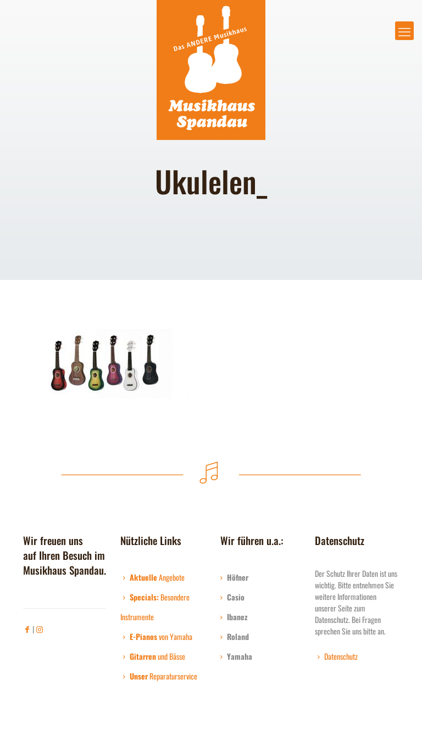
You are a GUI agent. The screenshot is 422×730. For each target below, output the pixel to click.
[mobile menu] (404, 30)
